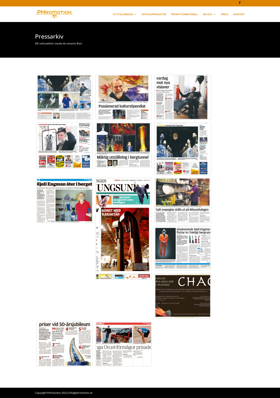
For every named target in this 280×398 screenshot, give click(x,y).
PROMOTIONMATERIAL (184, 14)
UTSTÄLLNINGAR (123, 14)
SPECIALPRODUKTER (154, 14)
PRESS (224, 14)
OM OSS (207, 14)
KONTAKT (239, 14)
